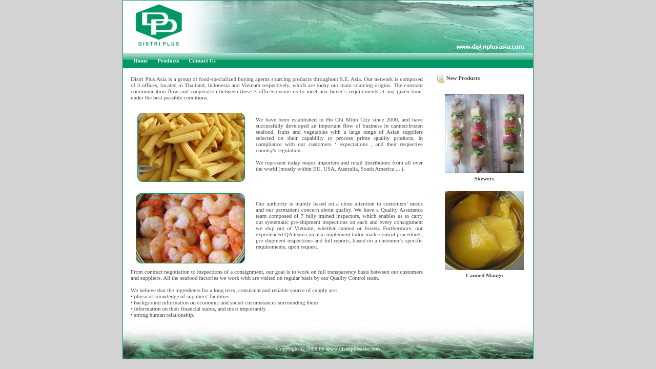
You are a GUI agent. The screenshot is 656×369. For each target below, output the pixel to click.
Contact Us (202, 60)
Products (168, 60)
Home (140, 60)
